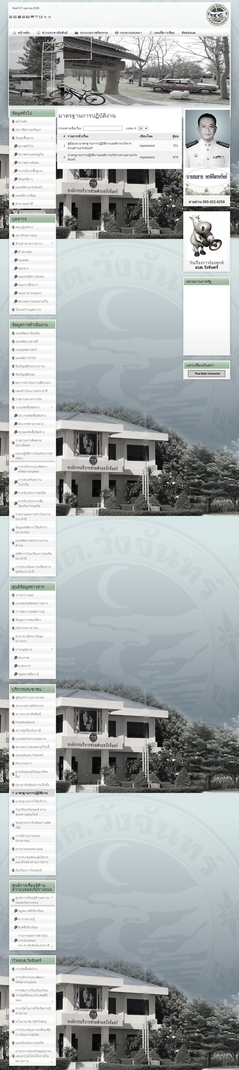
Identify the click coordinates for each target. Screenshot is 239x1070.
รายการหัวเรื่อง (78, 136)
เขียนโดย (146, 136)
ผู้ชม (176, 136)
